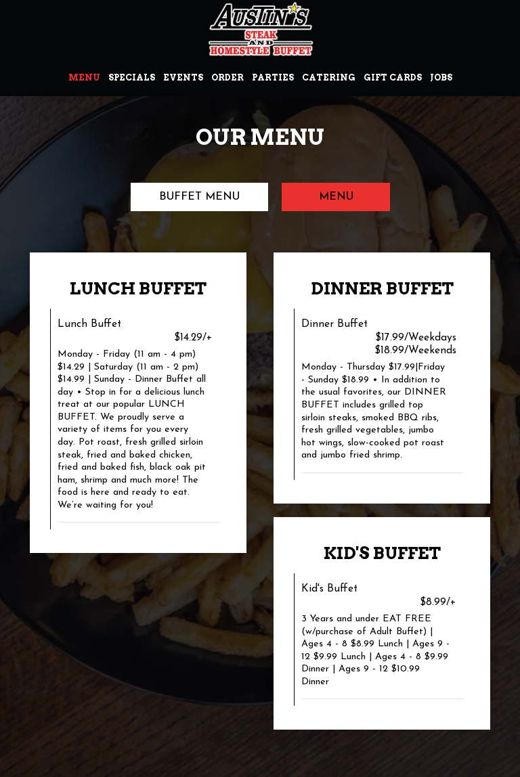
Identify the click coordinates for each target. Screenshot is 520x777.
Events (183, 77)
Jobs (441, 77)
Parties (273, 77)
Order (227, 77)
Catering (328, 77)
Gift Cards (393, 77)
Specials (131, 77)
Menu (84, 77)
